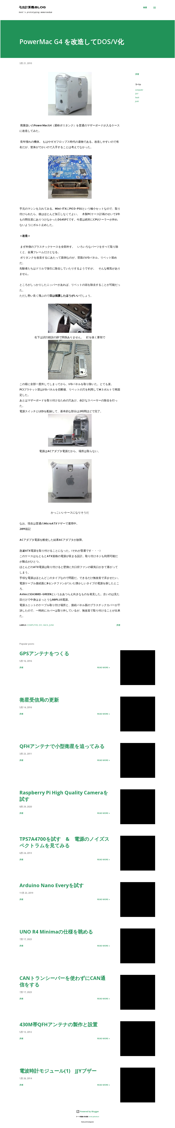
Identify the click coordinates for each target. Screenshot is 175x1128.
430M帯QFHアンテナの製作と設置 (58, 1024)
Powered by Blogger (87, 1111)
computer (139, 90)
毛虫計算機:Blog (32, 7)
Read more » (103, 667)
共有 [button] (137, 74)
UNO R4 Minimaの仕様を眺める (56, 931)
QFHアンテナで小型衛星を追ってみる (62, 746)
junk (137, 101)
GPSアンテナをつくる (44, 653)
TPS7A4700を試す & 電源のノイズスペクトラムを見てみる (64, 842)
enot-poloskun (94, 1117)
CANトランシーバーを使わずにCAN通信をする (62, 981)
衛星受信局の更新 (39, 699)
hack (137, 97)
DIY (136, 94)
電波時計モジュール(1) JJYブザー (58, 1070)
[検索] (145, 7)
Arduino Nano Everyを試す (51, 885)
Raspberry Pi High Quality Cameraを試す (63, 795)
